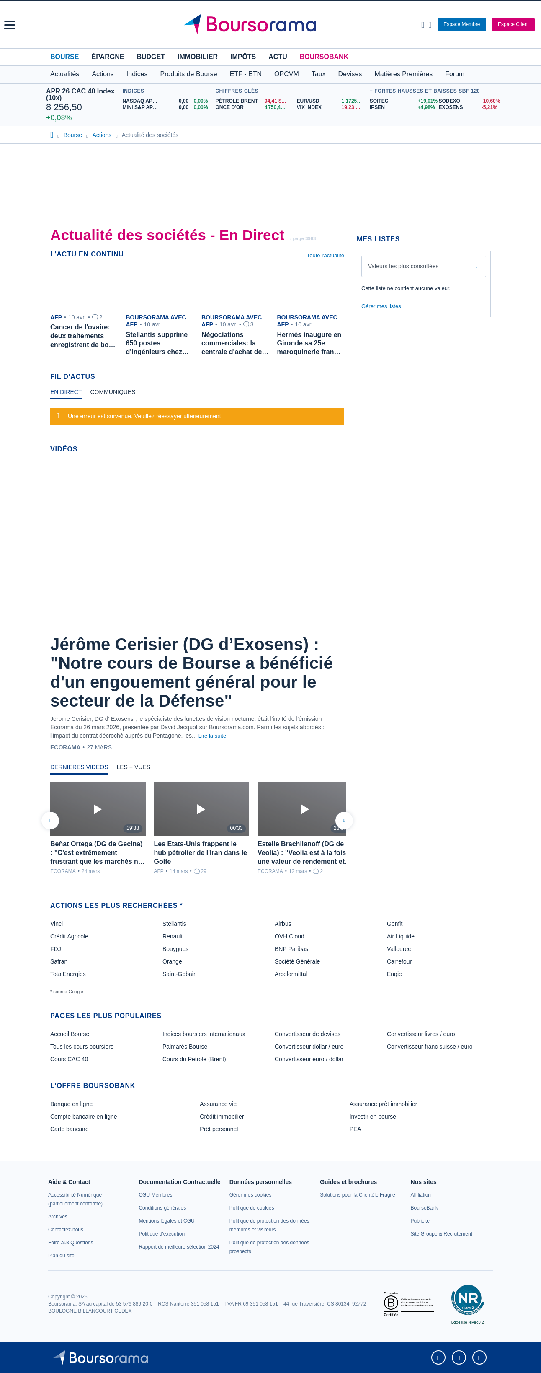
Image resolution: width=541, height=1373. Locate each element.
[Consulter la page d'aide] (429, 25)
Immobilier (198, 56)
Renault (172, 936)
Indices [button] (137, 74)
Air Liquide (401, 936)
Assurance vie (218, 1104)
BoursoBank (324, 56)
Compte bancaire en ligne (83, 1116)
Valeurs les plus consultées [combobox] (403, 266)
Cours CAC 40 (69, 1059)
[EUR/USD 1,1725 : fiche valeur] (331, 101)
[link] (57, 1217)
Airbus (283, 923)
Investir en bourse (373, 1116)
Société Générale (297, 961)
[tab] (66, 394)
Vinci (56, 923)
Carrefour (399, 961)
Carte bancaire (69, 1129)
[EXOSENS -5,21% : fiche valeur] (466, 107)
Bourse (64, 56)
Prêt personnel (219, 1129)
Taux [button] (319, 74)
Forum (454, 74)
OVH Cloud (289, 936)
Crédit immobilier (222, 1116)
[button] (9, 24)
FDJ (55, 949)
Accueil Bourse (69, 1034)
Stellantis (174, 923)
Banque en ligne (71, 1104)
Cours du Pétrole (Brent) (194, 1059)
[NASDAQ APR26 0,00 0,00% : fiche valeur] (166, 101)
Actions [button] (102, 74)
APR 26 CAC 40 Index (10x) (80, 94)
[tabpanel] (197, 415)
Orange (172, 961)
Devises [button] (350, 74)
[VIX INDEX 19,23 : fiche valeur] (331, 107)
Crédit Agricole (69, 936)
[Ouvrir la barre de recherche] (422, 25)
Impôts (243, 56)
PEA (355, 1129)
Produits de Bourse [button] (188, 74)
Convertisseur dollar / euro (309, 1046)
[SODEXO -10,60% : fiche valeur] (466, 101)
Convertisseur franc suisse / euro (430, 1046)
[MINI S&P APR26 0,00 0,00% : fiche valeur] (166, 107)
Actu (277, 56)
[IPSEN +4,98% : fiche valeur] (401, 107)
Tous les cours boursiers (81, 1046)
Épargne (107, 56)
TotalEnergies (68, 974)
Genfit (394, 923)
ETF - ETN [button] (246, 74)
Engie (394, 974)
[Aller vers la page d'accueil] (271, 25)
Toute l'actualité (325, 255)
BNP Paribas (291, 949)
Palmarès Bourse (184, 1046)
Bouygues (175, 949)
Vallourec (399, 949)
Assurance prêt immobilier (383, 1104)
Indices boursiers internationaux (203, 1034)
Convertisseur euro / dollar (309, 1059)
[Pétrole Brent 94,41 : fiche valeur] (252, 101)
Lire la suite (212, 736)
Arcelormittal (291, 974)
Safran (58, 961)
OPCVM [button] (286, 74)
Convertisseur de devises (307, 1034)
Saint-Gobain (179, 974)
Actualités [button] (64, 74)
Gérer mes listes (381, 306)
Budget (151, 56)
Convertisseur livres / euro (421, 1034)
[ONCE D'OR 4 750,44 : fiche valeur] (252, 107)
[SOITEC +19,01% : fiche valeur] (401, 101)
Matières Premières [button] (403, 74)
